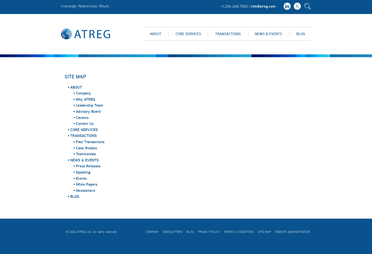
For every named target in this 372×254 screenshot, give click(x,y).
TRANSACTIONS (83, 135)
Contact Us (84, 123)
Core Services (188, 33)
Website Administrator (292, 232)
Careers (82, 117)
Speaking (83, 172)
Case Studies (86, 148)
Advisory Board (88, 111)
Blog (300, 33)
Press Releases (88, 166)
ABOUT (76, 87)
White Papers (86, 184)
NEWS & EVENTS (84, 160)
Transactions (228, 33)
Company (83, 93)
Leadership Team (89, 105)
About (155, 33)
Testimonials (86, 153)
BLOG (74, 196)
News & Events (268, 33)
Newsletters (85, 190)
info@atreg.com (263, 6)
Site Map (264, 232)
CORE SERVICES (84, 129)
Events (81, 178)
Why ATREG (85, 99)
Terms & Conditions (239, 232)
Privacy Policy (209, 232)
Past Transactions (90, 141)
